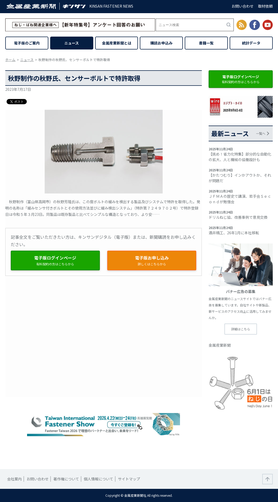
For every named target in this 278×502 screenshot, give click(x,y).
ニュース (71, 43)
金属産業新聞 (220, 345)
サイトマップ (129, 478)
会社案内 (14, 478)
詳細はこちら (240, 329)
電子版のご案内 (27, 43)
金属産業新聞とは (116, 43)
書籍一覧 (206, 43)
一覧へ (260, 133)
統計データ (251, 43)
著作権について (66, 478)
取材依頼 (265, 6)
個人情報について (98, 478)
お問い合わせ (242, 6)
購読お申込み (161, 43)
